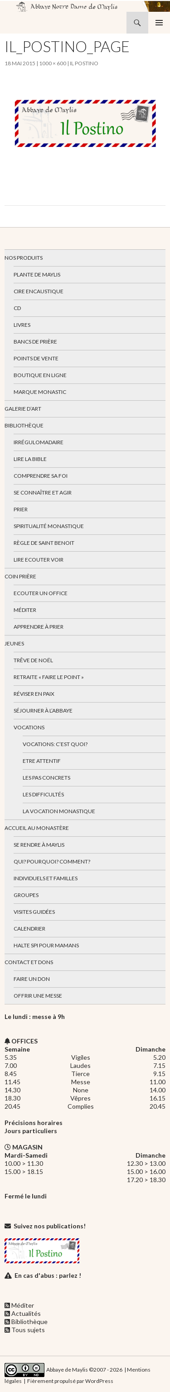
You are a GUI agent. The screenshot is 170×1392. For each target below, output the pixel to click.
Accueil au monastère (37, 828)
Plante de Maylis (37, 274)
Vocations (29, 727)
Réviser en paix (34, 693)
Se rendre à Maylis (39, 844)
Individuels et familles (46, 878)
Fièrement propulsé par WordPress (70, 1380)
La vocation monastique (59, 811)
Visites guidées (34, 911)
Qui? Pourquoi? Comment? (52, 861)
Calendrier (29, 928)
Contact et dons (29, 962)
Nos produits (24, 257)
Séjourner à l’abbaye (43, 710)
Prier (21, 509)
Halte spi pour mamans (46, 945)
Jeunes (14, 643)
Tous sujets (28, 1330)
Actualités (26, 1313)
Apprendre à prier (38, 626)
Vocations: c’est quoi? (55, 744)
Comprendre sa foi (41, 475)
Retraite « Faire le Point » (49, 677)
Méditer (25, 609)
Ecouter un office (41, 593)
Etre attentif (42, 760)
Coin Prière (20, 576)
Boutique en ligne (40, 375)
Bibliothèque (24, 425)
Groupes (26, 895)
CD (17, 308)
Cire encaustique (38, 291)
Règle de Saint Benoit (44, 542)
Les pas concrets (46, 777)
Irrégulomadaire (38, 442)
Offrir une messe (38, 995)
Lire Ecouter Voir (38, 559)
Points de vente (36, 358)
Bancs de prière (35, 341)
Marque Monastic (40, 391)
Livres (22, 324)
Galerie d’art (23, 408)
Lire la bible (30, 459)
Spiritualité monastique (49, 526)
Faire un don (32, 978)
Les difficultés (43, 794)
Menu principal (159, 23)
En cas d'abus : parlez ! (48, 1275)
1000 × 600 (52, 63)
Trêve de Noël (33, 660)
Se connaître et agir (43, 492)
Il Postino (84, 63)
